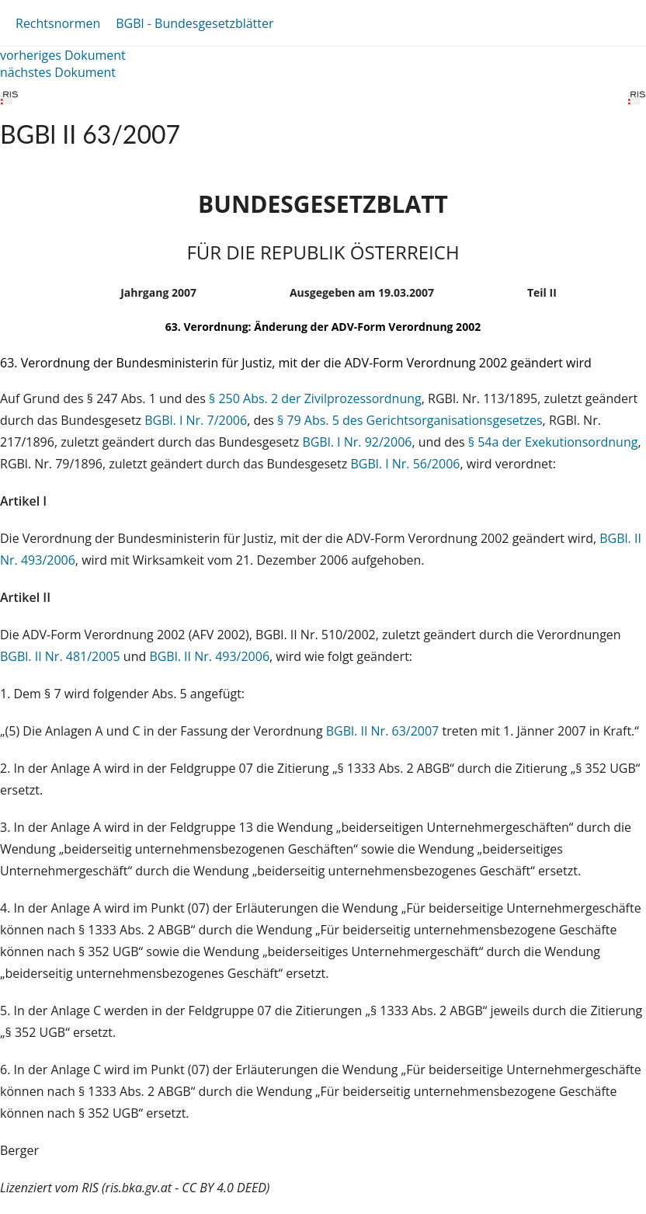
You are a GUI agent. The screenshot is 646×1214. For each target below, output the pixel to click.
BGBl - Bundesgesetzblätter (194, 23)
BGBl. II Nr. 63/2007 (382, 730)
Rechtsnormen (58, 23)
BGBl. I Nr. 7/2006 (195, 420)
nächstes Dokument (58, 72)
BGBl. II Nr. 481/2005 (60, 656)
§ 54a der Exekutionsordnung (553, 441)
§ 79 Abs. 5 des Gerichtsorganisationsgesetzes (410, 420)
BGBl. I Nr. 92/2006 (357, 441)
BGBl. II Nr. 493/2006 (209, 656)
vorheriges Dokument (63, 55)
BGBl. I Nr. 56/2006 (405, 463)
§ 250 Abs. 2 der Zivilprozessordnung (315, 398)
